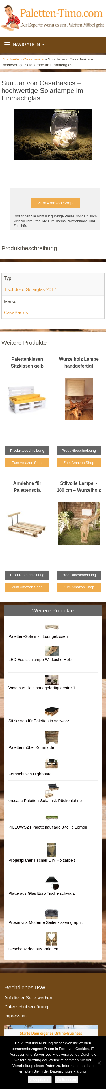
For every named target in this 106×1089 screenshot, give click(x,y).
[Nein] (99, 1063)
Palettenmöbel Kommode (31, 747)
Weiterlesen (66, 1079)
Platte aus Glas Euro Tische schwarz (41, 893)
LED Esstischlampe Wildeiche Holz (40, 659)
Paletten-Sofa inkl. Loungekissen (38, 636)
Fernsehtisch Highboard (30, 774)
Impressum (15, 1016)
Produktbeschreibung (27, 450)
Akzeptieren (39, 1079)
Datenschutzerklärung (26, 1006)
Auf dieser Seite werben (28, 997)
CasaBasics (33, 59)
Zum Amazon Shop (55, 203)
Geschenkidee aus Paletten (33, 949)
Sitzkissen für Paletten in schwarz (38, 721)
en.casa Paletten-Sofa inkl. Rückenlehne (45, 800)
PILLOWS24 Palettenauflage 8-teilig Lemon (47, 827)
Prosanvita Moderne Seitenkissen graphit (45, 922)
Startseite (11, 59)
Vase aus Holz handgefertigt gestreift (41, 688)
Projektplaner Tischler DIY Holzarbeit (41, 860)
